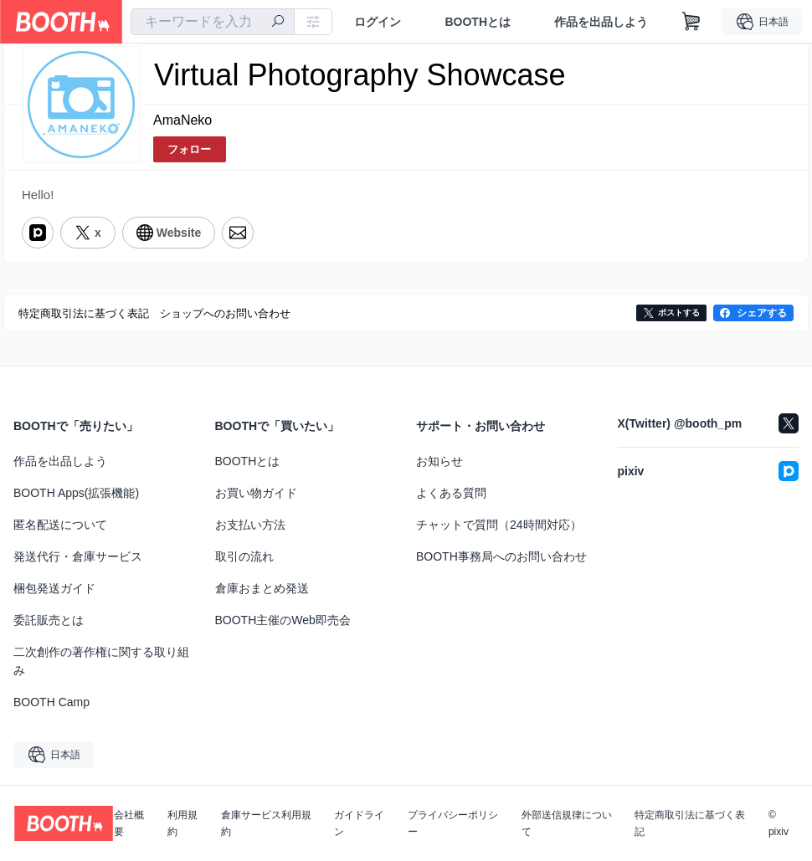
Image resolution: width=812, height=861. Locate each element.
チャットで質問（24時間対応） (499, 524)
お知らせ (439, 461)
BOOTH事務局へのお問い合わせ (501, 556)
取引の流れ (244, 556)
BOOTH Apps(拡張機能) (76, 493)
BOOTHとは (478, 22)
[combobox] (213, 21)
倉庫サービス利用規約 (266, 823)
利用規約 (182, 823)
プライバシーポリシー (453, 823)
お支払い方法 (250, 524)
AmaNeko (182, 120)
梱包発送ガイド (54, 588)
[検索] (278, 22)
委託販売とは (48, 620)
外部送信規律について (567, 823)
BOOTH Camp (51, 702)
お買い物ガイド (256, 493)
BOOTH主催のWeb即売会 (283, 620)
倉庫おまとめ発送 (262, 588)
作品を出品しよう (601, 22)
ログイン (377, 22)
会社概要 (129, 823)
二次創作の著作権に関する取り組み (101, 661)
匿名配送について (60, 524)
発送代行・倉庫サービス (77, 556)
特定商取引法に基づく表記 (690, 823)
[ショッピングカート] (691, 22)
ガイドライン (359, 823)
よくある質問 (451, 493)
